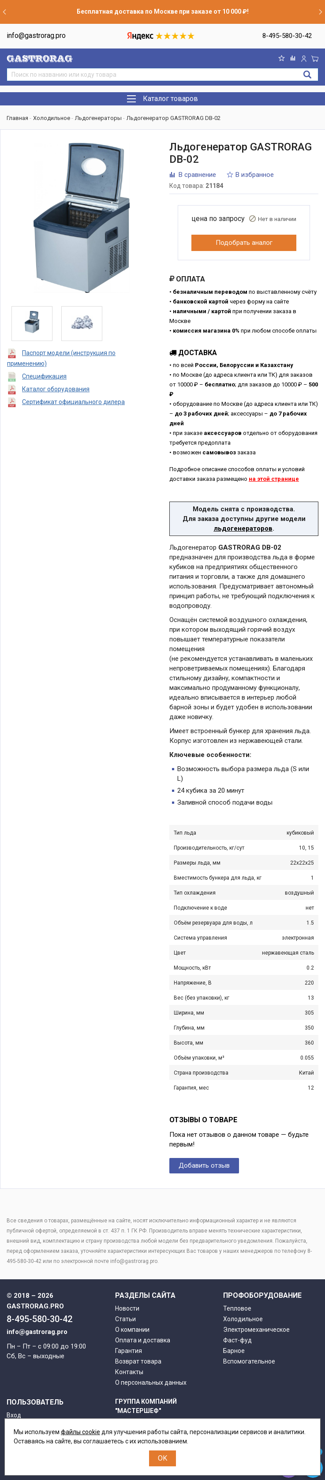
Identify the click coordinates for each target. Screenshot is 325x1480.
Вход (14, 1415)
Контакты (129, 1372)
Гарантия (128, 1351)
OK (162, 1458)
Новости (127, 1308)
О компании (132, 1329)
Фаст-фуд (237, 1340)
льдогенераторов (243, 528)
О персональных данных (151, 1382)
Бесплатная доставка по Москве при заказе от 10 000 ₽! (163, 11)
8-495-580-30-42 (287, 36)
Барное (234, 1351)
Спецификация (44, 376)
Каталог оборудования (56, 389)
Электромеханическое (256, 1329)
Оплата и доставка (142, 1340)
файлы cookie (80, 1431)
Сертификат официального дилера (73, 401)
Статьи (125, 1319)
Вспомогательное (249, 1361)
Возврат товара (138, 1361)
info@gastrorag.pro (36, 35)
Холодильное (243, 1319)
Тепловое (237, 1308)
